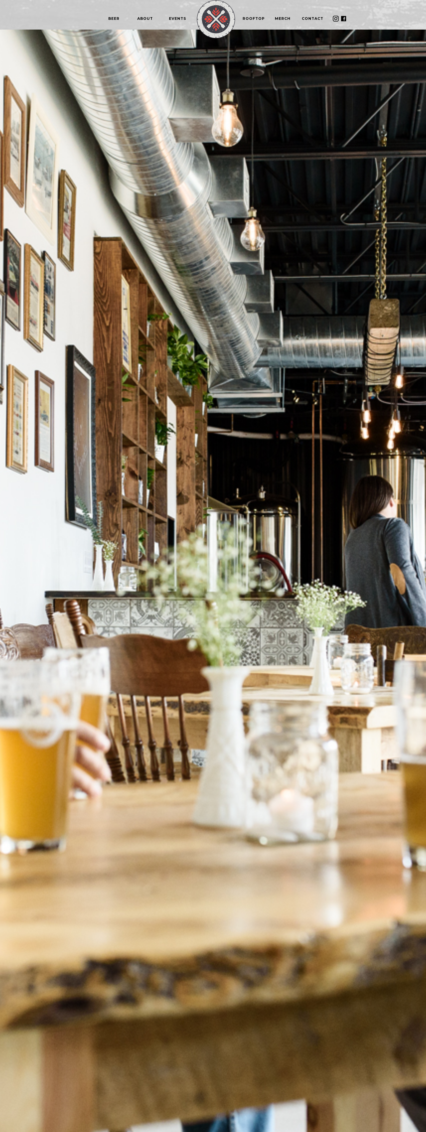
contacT (312, 18)
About (145, 18)
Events (177, 18)
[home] (216, 19)
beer (114, 18)
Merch (283, 18)
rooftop (254, 18)
